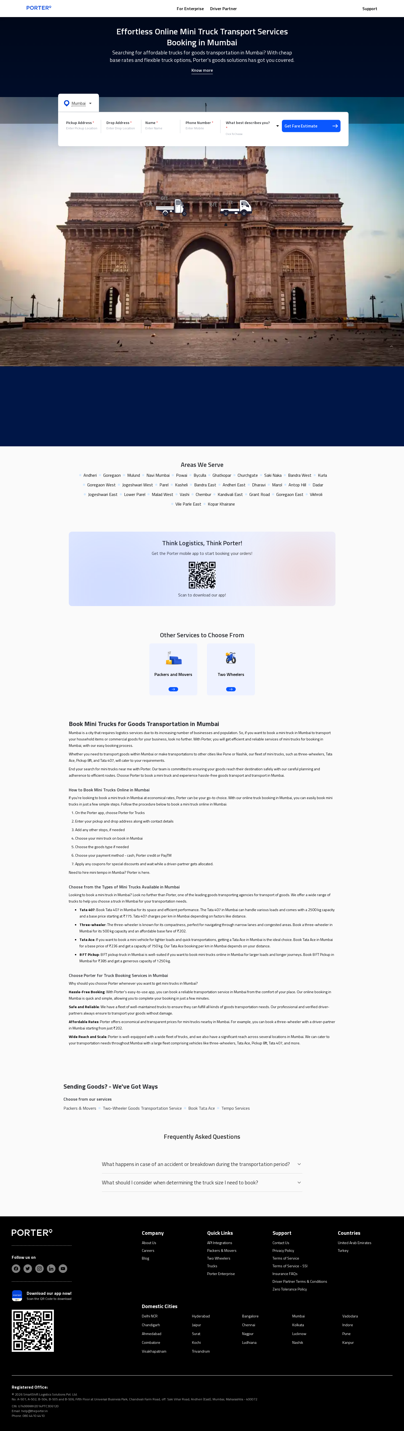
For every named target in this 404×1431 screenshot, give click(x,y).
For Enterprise (190, 8)
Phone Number (199, 122)
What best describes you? (248, 125)
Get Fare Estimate (311, 126)
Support (369, 8)
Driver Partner (223, 8)
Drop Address (119, 122)
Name (151, 122)
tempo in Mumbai (111, 872)
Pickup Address (80, 122)
